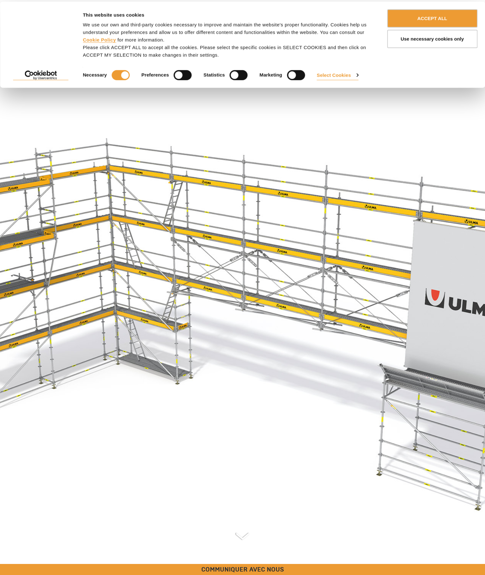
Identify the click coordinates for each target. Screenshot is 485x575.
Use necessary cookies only (432, 37)
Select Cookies (334, 73)
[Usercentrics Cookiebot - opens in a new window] (41, 74)
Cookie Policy (99, 38)
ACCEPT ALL (432, 16)
